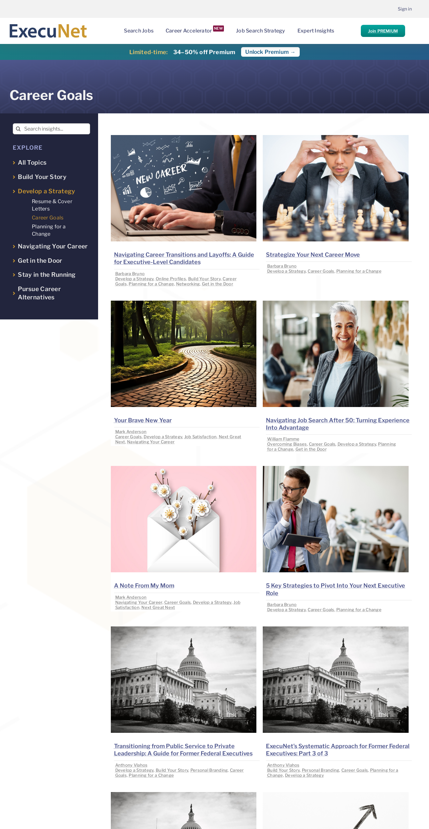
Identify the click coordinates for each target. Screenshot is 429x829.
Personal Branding (209, 770)
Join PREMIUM (383, 30)
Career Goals (321, 271)
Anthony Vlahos (131, 765)
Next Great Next (158, 607)
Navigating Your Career (151, 441)
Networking (188, 283)
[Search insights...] (51, 128)
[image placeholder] (183, 137)
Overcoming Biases (287, 444)
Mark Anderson (131, 431)
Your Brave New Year (143, 420)
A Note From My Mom (144, 585)
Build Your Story (204, 278)
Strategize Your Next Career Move (313, 254)
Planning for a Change (151, 283)
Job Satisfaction (200, 436)
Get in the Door (217, 283)
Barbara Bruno (130, 273)
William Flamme (283, 438)
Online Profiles (171, 278)
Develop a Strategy (134, 278)
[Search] (18, 128)
